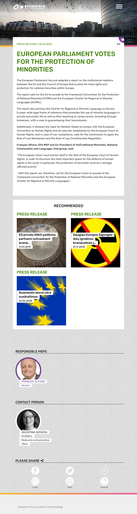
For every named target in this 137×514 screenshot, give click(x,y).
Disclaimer (23, 507)
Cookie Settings (55, 507)
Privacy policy (38, 507)
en (118, 44)
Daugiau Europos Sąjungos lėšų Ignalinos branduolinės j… (93, 239)
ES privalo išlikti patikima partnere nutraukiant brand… (37, 239)
